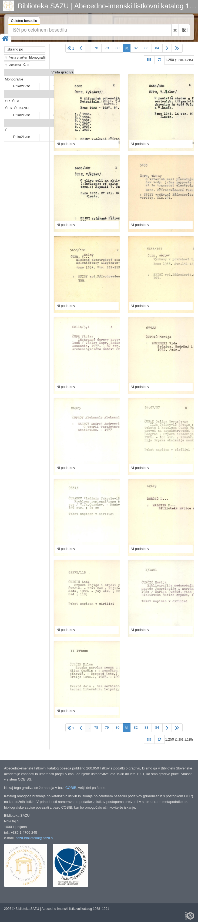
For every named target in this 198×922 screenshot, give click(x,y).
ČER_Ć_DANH (17, 108)
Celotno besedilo (24, 21)
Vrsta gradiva (62, 72)
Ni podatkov (65, 144)
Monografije (14, 79)
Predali (67, 94)
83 (146, 48)
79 (107, 48)
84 (157, 48)
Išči (184, 30)
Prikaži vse (21, 86)
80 (117, 48)
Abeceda (66, 123)
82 (135, 48)
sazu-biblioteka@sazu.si (34, 838)
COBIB (70, 788)
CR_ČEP (12, 101)
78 (96, 48)
